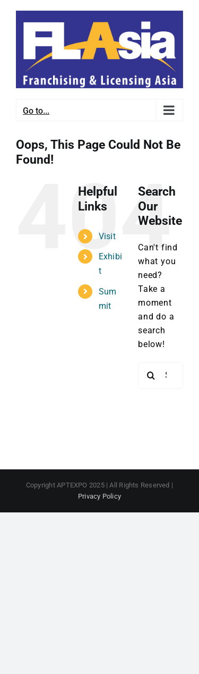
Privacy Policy (99, 496)
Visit (107, 236)
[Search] (151, 375)
